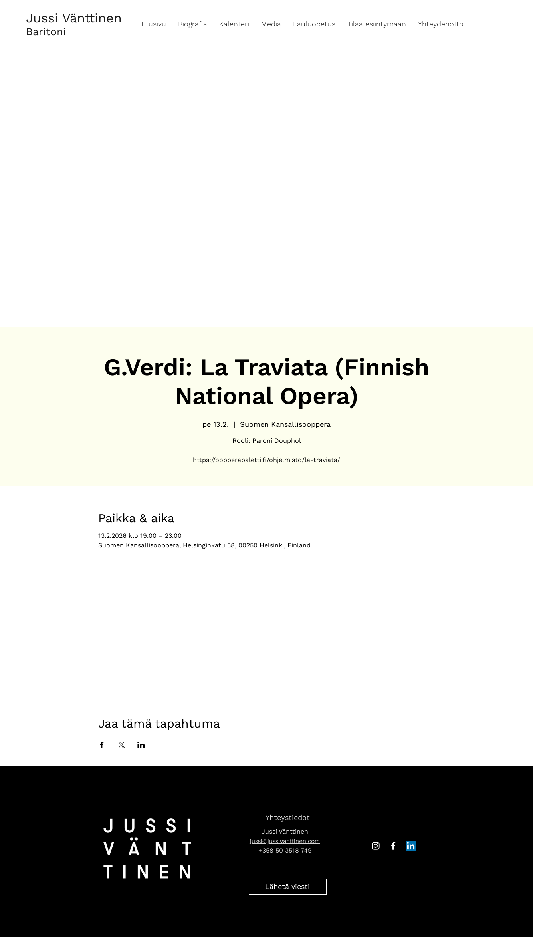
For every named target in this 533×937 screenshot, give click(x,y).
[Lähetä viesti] (288, 887)
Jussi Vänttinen (74, 18)
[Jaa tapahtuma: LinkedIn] (141, 745)
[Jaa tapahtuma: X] (121, 745)
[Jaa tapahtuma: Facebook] (102, 745)
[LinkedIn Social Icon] (411, 846)
